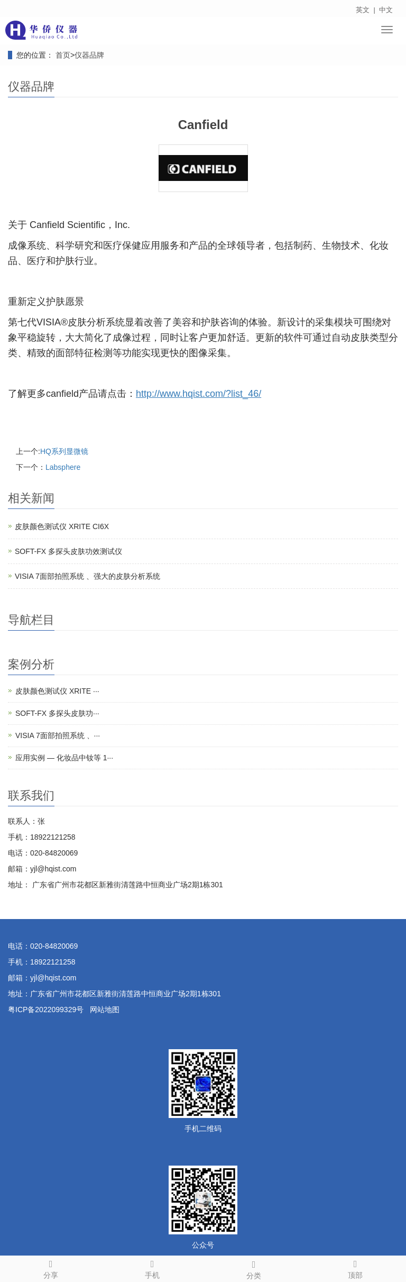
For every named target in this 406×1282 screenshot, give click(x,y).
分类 (253, 1268)
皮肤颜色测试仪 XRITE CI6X (62, 526)
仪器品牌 (89, 55)
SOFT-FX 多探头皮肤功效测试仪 (68, 551)
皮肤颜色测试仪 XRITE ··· (57, 691)
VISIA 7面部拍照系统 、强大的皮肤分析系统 (87, 576)
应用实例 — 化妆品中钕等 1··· (64, 757)
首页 (63, 55)
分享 (51, 1267)
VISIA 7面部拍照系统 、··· (57, 735)
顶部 (355, 1267)
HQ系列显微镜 (64, 451)
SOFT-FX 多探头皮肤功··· (57, 713)
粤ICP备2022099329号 (46, 1009)
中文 (386, 10)
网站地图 (104, 1009)
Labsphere (62, 467)
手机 (152, 1267)
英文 (363, 10)
